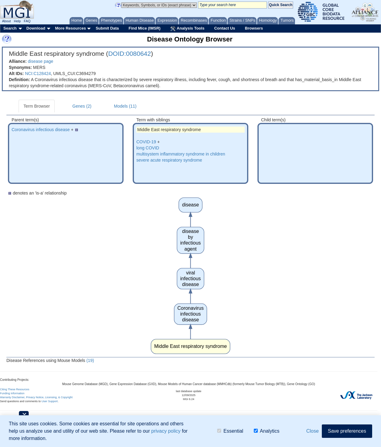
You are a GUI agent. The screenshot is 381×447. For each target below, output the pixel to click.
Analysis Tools (187, 28)
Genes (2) (81, 106)
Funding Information (12, 393)
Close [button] (312, 431)
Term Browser (36, 106)
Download (35, 28)
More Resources (70, 28)
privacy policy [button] (166, 431)
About (6, 21)
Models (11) (125, 106)
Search (9, 28)
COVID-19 (146, 141)
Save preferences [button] (347, 431)
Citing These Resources (14, 389)
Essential (230, 431)
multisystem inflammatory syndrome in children (180, 154)
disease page (40, 61)
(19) (90, 360)
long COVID (147, 147)
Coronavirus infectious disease (41, 129)
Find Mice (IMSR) (144, 28)
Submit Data (107, 28)
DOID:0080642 (129, 53)
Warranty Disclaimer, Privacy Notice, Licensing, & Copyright (36, 397)
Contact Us (224, 28)
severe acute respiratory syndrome (169, 160)
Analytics (266, 431)
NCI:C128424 (38, 73)
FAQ (27, 21)
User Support (49, 401)
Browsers (254, 28)
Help (17, 21)
